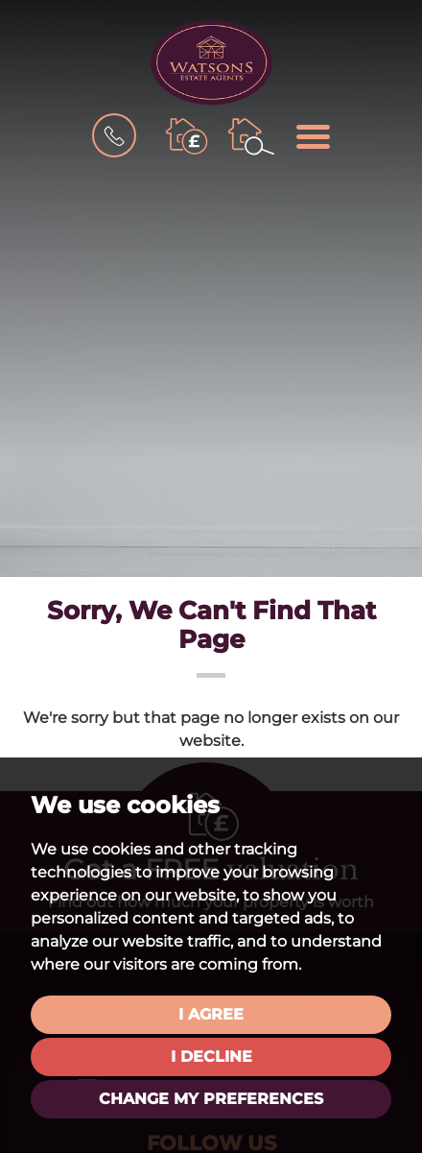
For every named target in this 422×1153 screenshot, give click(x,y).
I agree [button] (211, 1014)
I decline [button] (211, 1056)
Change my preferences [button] (211, 1099)
